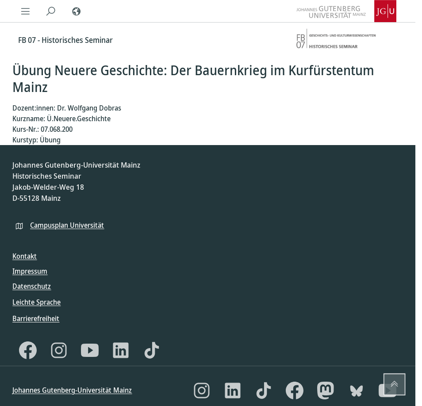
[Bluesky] (356, 390)
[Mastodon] (325, 390)
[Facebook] (28, 350)
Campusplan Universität (67, 225)
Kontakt (24, 256)
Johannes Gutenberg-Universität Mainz (72, 390)
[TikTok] (152, 350)
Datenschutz (31, 286)
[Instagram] (59, 350)
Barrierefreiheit (35, 318)
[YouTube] (90, 350)
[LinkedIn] (121, 350)
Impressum (29, 271)
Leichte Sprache (36, 302)
